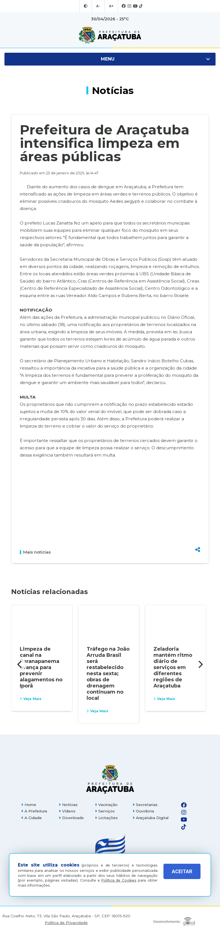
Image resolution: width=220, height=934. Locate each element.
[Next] (200, 664)
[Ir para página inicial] (110, 35)
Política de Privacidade (66, 923)
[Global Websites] (174, 920)
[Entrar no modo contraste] (86, 6)
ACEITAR (182, 874)
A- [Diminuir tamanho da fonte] (98, 6)
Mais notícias (35, 552)
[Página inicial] (110, 779)
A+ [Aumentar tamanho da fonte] (111, 6)
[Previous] (20, 664)
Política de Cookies (118, 880)
